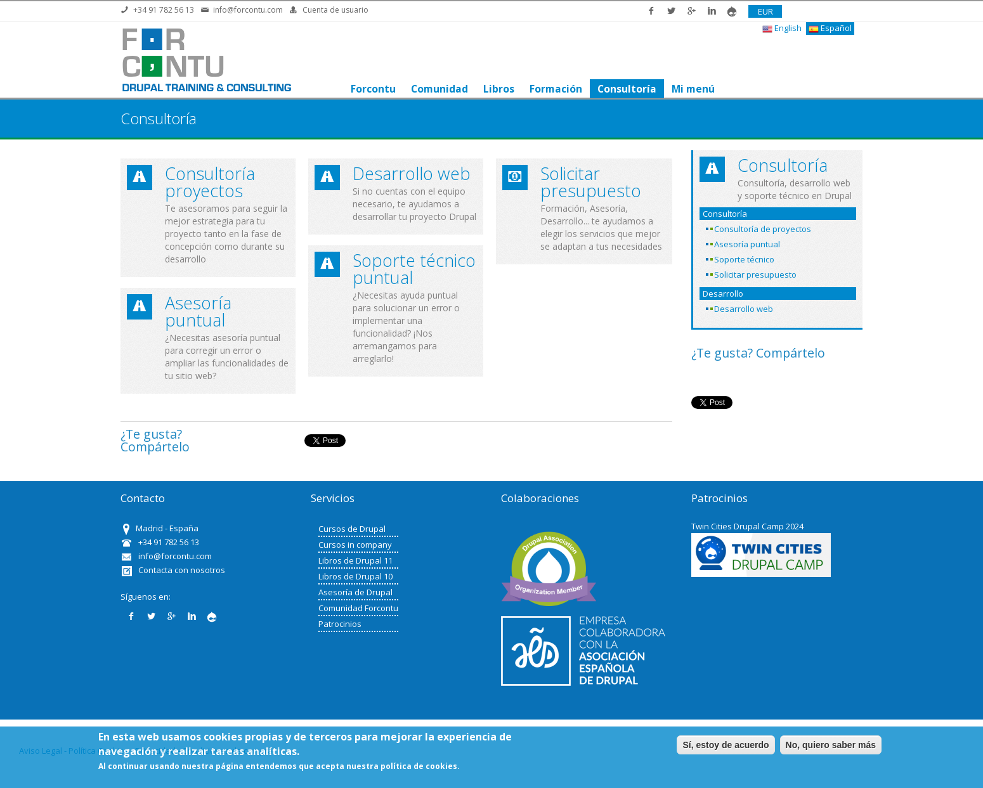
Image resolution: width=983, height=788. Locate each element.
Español (830, 28)
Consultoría (626, 89)
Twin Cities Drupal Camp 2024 (747, 526)
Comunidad (438, 89)
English (782, 28)
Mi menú (692, 89)
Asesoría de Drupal (355, 592)
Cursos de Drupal (352, 528)
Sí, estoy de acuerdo (725, 745)
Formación (555, 89)
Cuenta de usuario (335, 9)
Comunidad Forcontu (358, 608)
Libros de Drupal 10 (355, 576)
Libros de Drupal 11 (355, 560)
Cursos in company (355, 544)
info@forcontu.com (248, 9)
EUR (765, 11)
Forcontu (372, 89)
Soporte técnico (744, 259)
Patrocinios (339, 624)
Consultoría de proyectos (762, 229)
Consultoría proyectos (210, 182)
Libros (498, 89)
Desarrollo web (412, 173)
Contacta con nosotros (181, 570)
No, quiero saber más (831, 745)
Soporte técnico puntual (414, 269)
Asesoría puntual (198, 311)
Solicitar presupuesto (590, 182)
